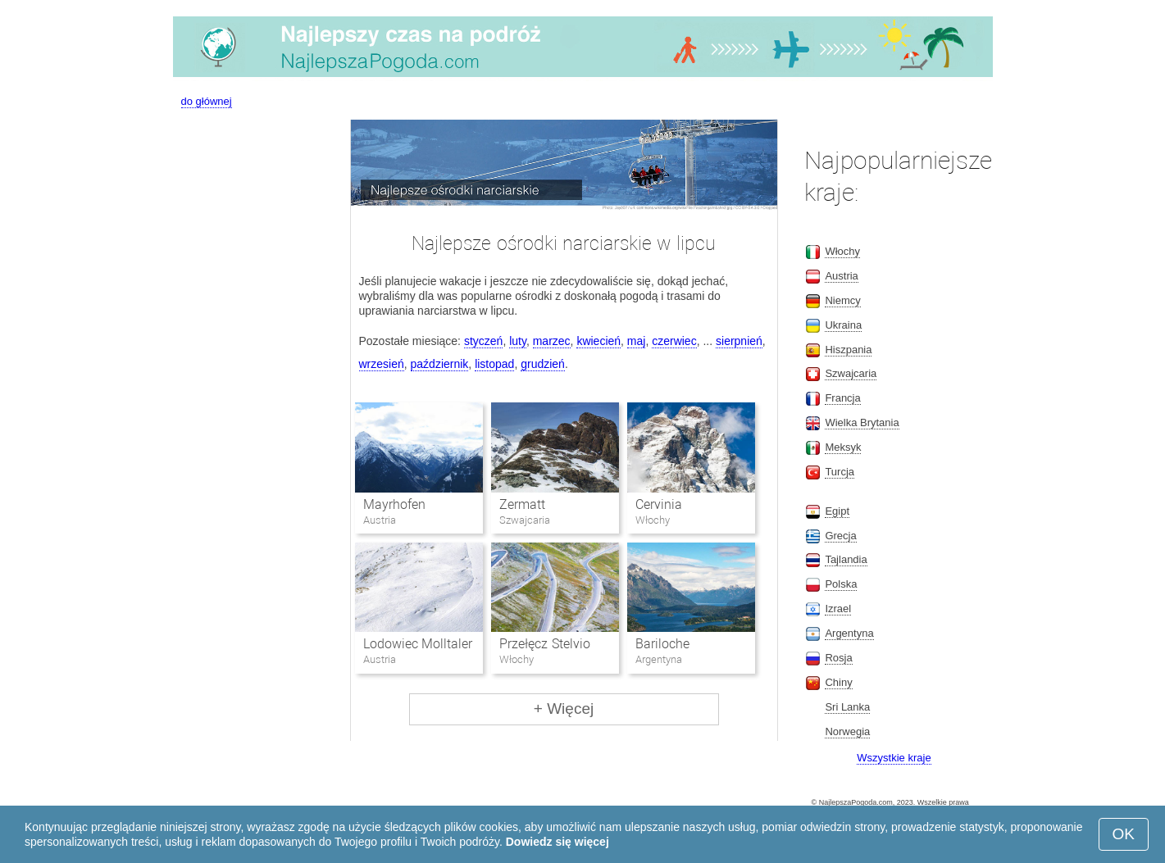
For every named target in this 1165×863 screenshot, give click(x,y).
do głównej (206, 101)
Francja (842, 398)
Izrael (838, 608)
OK (1124, 834)
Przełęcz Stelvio (544, 644)
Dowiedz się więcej (557, 841)
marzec (552, 340)
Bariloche (662, 644)
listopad (494, 363)
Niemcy (842, 300)
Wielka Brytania (862, 422)
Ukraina (843, 325)
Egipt (837, 511)
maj (636, 340)
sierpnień (739, 340)
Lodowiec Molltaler (417, 644)
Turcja (839, 472)
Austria (841, 276)
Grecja (840, 535)
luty (517, 340)
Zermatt (522, 504)
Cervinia (658, 504)
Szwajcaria (850, 373)
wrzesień (381, 363)
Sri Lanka (847, 707)
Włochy (842, 251)
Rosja (838, 658)
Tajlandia (846, 559)
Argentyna (849, 633)
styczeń (483, 340)
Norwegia (847, 731)
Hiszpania (848, 349)
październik (440, 363)
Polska (841, 584)
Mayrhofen (394, 504)
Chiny (838, 682)
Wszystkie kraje (894, 758)
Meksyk (843, 447)
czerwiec (674, 340)
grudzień (543, 363)
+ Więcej (564, 708)
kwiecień (598, 340)
